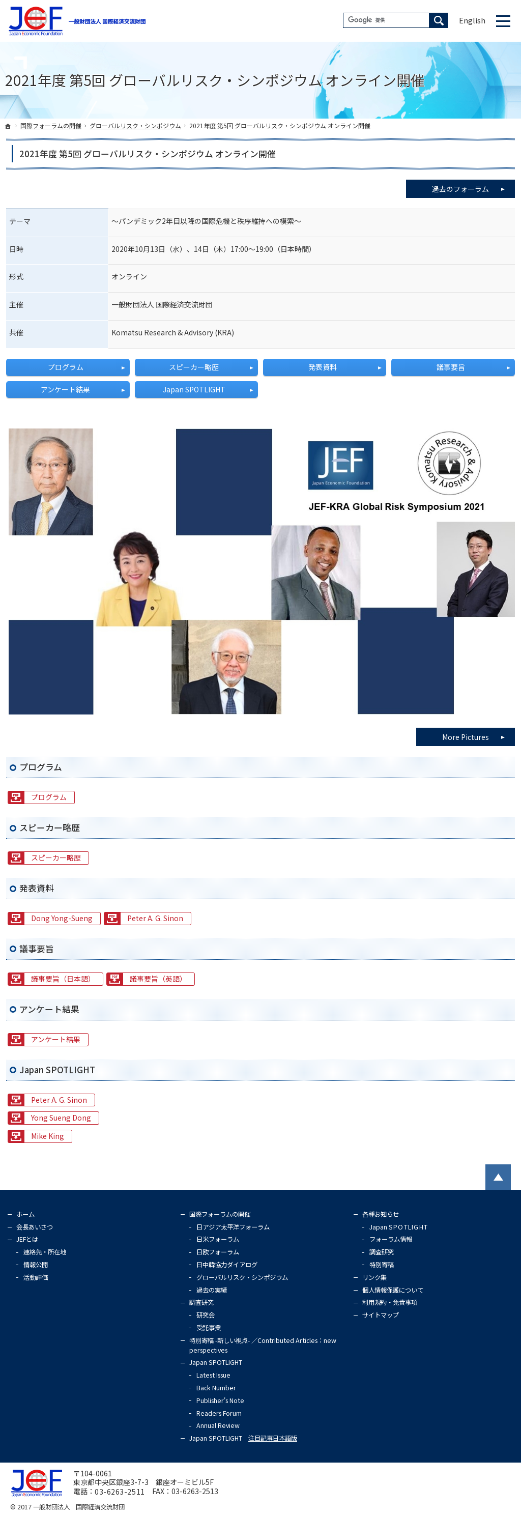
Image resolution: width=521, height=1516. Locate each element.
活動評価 (35, 1277)
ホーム (25, 1214)
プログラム (65, 367)
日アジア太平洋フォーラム (233, 1227)
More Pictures (465, 737)
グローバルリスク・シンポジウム (242, 1277)
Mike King (47, 1136)
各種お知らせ (380, 1214)
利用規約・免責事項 (389, 1302)
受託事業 (208, 1327)
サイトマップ (380, 1315)
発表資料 (322, 367)
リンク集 (374, 1277)
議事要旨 (451, 367)
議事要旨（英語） (158, 979)
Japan (398, 1227)
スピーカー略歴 (194, 367)
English (472, 20)
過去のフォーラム (473, 187)
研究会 (205, 1315)
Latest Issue (213, 1375)
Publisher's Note (220, 1400)
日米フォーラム (217, 1239)
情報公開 (35, 1264)
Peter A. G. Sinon (155, 918)
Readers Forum (219, 1413)
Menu (503, 21)
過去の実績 (211, 1290)
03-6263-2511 (120, 1491)
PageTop (498, 1177)
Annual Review (218, 1425)
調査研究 (201, 1302)
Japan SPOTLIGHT (194, 389)
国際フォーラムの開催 (219, 1214)
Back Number (216, 1387)
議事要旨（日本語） (63, 979)
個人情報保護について (392, 1290)
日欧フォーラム (217, 1251)
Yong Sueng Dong (61, 1117)
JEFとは (27, 1239)
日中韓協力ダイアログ (226, 1264)
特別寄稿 (381, 1264)
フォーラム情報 (390, 1239)
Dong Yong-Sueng (62, 918)
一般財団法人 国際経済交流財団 (79, 1506)
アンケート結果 (65, 389)
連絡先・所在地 (44, 1251)
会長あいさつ (34, 1227)
